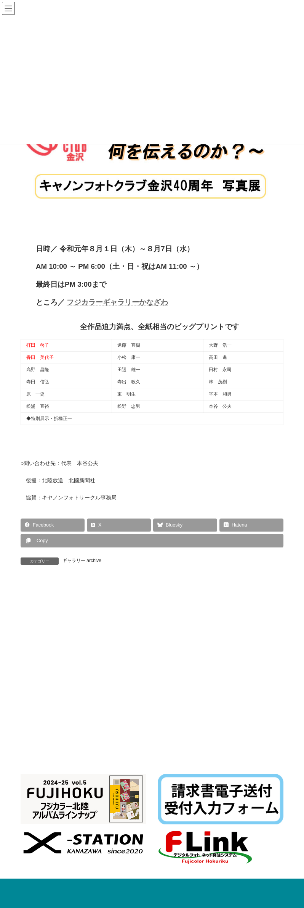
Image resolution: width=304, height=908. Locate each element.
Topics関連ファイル (208, 773)
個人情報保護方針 (114, 778)
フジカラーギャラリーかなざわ (117, 302)
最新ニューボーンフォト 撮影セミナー (199, 825)
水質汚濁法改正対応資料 (145, 773)
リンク (155, 778)
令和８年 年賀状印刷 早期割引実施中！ (199, 877)
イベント (230, 817)
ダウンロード (190, 778)
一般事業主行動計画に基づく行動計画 (66, 773)
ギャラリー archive (81, 560)
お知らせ (210, 817)
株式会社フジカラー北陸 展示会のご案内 (199, 851)
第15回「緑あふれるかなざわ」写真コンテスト (90, 597)
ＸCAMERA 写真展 (237, 598)
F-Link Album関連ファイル (54, 778)
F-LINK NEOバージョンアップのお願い (198, 903)
